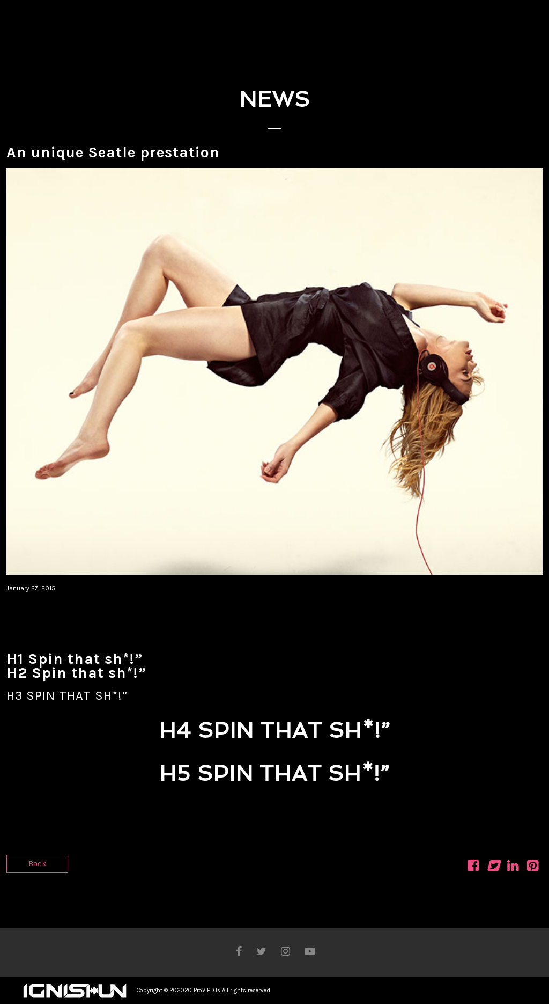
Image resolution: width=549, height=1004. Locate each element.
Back (37, 863)
